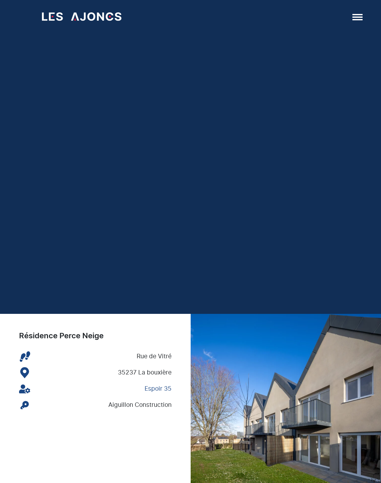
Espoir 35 (158, 389)
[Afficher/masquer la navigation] (357, 17)
